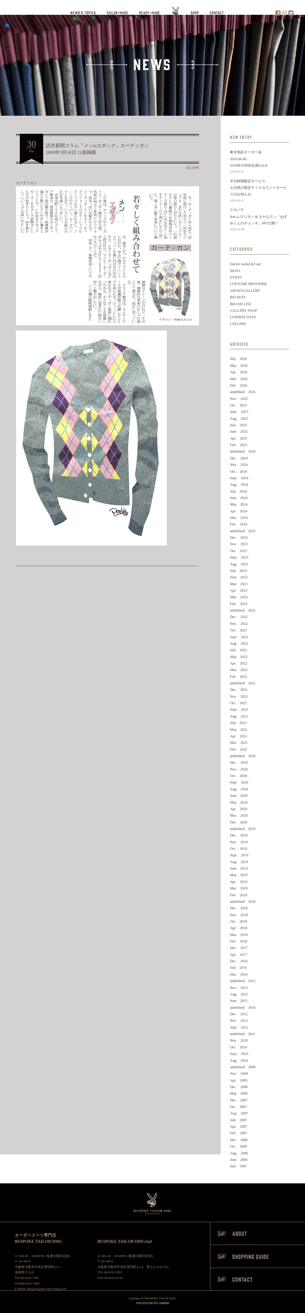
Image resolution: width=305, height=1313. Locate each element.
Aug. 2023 (239, 564)
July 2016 (238, 968)
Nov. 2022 (239, 624)
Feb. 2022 (238, 677)
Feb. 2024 (238, 524)
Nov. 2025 (239, 399)
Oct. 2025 (238, 405)
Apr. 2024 (238, 511)
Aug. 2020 (239, 789)
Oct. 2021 (238, 703)
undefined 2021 (242, 683)
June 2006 (239, 1160)
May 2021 (239, 730)
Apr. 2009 (238, 1080)
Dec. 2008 (239, 1087)
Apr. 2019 (238, 882)
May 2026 (239, 365)
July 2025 (238, 425)
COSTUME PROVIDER (248, 284)
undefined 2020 (242, 756)
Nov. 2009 (239, 1073)
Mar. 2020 (239, 815)
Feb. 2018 (238, 941)
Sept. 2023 (239, 557)
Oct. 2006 (238, 1146)
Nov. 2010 (239, 1040)
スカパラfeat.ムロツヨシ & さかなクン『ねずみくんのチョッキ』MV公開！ (259, 220)
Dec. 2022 (239, 617)
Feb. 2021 (238, 749)
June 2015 (239, 1001)
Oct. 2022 (238, 630)
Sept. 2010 (239, 1054)
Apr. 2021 (238, 736)
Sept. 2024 (239, 478)
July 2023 (238, 571)
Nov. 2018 (239, 915)
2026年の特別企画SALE (259, 169)
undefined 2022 (242, 610)
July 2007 (238, 1120)
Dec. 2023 (239, 537)
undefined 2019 (242, 829)
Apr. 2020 (238, 809)
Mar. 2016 (239, 974)
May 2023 (239, 584)
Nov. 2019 (239, 842)
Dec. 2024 (239, 458)
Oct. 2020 (238, 776)
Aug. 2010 (239, 1060)
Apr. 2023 (238, 590)
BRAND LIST (240, 304)
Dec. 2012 (239, 1014)
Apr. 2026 (238, 372)
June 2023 (239, 577)
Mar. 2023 (239, 597)
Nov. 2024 (239, 465)
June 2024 (239, 498)
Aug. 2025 (239, 418)
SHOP (195, 12)
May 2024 (239, 504)
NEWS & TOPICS (83, 12)
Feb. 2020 (238, 822)
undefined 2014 (242, 1007)
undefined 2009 (242, 1067)
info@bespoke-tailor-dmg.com (46, 1289)
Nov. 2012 (239, 1020)
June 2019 (239, 868)
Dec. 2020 (239, 762)
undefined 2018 (242, 902)
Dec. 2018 (239, 908)
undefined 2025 (242, 392)
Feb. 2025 (238, 445)
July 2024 (238, 491)
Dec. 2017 (239, 948)
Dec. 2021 (239, 690)
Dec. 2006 (239, 1140)
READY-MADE (149, 12)
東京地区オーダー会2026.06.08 (246, 155)
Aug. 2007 (239, 1113)
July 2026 (238, 359)
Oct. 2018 (238, 921)
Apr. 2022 (238, 663)
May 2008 (239, 1093)
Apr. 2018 (238, 928)
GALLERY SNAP (243, 310)
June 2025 (239, 431)
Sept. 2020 (239, 782)
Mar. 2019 (239, 888)
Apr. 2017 (238, 954)
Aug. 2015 (239, 994)
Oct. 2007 (238, 1107)
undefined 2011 (242, 1034)
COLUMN (238, 324)
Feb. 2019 (238, 895)
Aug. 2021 (239, 716)
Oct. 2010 (238, 1047)
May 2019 (239, 875)
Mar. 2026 (239, 379)
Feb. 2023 (238, 604)
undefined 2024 (242, 451)
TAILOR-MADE (117, 12)
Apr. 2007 (238, 1126)
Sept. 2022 (239, 637)
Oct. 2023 (238, 551)
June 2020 (239, 796)
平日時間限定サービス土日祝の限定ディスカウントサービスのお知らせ (259, 191)
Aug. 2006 (239, 1153)
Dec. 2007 (239, 1100)
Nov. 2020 (239, 769)
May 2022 (239, 657)
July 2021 (238, 723)
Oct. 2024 (238, 471)
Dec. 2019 (239, 835)
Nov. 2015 (239, 988)
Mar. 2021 (239, 743)
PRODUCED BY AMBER (152, 1303)
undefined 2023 (242, 531)
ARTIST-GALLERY (245, 291)
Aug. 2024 (239, 484)
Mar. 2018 (239, 935)
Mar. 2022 (239, 670)
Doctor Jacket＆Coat (245, 264)
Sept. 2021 (239, 709)
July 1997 (238, 1166)
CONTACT (217, 12)
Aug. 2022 (239, 643)
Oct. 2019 (238, 849)
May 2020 (239, 802)
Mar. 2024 (239, 518)
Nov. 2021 (239, 696)
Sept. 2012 (239, 1027)
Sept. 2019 (239, 855)
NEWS (235, 271)
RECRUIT (238, 297)
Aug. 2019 (239, 862)
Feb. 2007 (238, 1133)
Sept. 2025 (239, 412)
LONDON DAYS (243, 317)
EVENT (236, 277)
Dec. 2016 (239, 961)
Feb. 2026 (238, 385)
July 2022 (238, 650)
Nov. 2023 (239, 544)
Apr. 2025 (238, 438)
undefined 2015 (242, 981)
